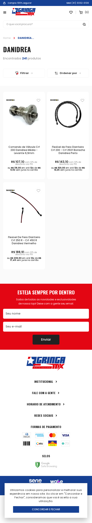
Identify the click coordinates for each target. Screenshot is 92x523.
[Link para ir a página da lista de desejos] (71, 12)
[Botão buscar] (84, 24)
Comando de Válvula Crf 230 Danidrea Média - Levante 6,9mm (24, 150)
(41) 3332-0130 (80, 3)
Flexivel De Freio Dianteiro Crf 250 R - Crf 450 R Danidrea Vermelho (24, 240)
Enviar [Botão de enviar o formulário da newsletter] (46, 339)
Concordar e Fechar (46, 509)
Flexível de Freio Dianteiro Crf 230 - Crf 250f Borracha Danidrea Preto (68, 150)
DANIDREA (25, 38)
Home (7, 38)
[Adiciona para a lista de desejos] (38, 100)
